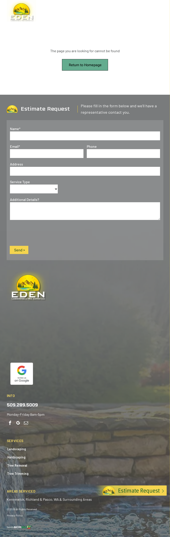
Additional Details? (24, 199)
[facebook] (10, 423)
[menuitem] (39, 449)
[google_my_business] (18, 423)
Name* (15, 129)
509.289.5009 (22, 405)
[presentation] (43, 232)
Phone (92, 146)
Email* (15, 146)
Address (16, 164)
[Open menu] (161, 12)
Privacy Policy (15, 515)
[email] (26, 423)
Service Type (20, 182)
